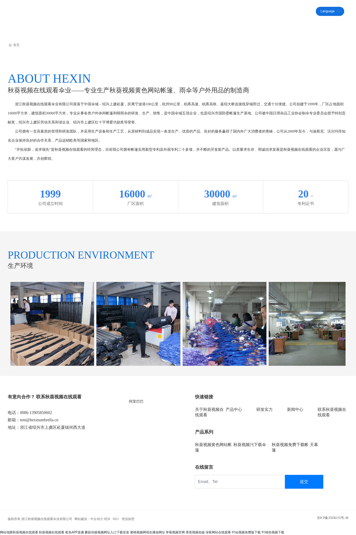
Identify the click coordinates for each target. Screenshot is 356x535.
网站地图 (6, 532)
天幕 (314, 444)
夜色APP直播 (74, 532)
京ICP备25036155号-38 (332, 518)
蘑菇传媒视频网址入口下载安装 (107, 532)
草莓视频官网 (175, 532)
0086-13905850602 (36, 412)
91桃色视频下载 (273, 532)
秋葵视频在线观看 (25, 532)
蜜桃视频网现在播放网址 (147, 532)
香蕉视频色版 (195, 532)
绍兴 (107, 519)
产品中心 (234, 409)
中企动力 (96, 519)
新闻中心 (295, 409)
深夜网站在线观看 (218, 532)
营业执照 (128, 519)
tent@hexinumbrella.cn (271, 11)
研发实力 (264, 409)
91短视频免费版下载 (246, 532)
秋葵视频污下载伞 (249, 444)
